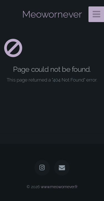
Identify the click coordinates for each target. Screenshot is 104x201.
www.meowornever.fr (59, 186)
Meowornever (52, 14)
